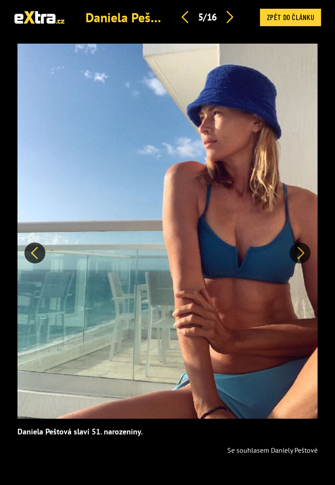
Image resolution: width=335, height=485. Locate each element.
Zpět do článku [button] (290, 17)
